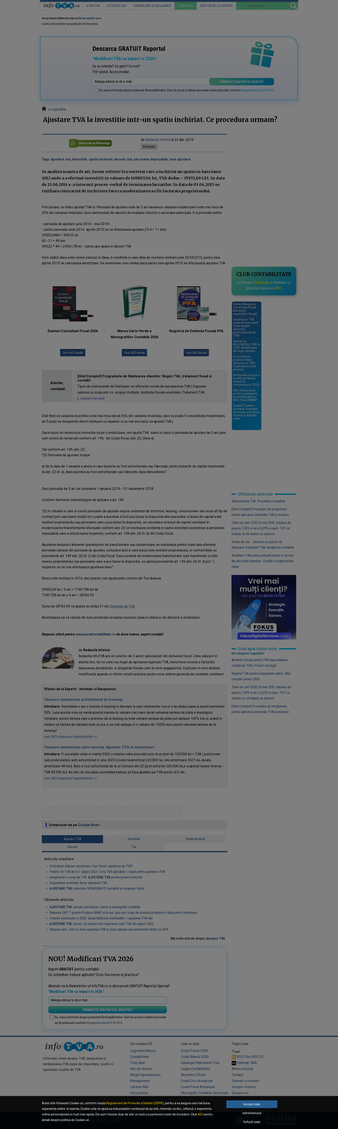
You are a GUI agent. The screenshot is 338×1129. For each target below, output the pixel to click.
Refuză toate (251, 1122)
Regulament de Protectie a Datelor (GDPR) (135, 1103)
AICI (200, 1114)
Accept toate (251, 1104)
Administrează (251, 1113)
